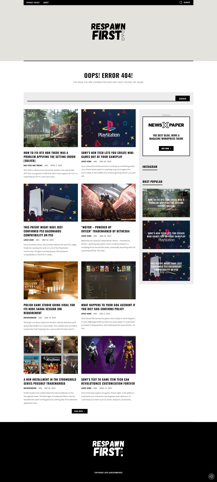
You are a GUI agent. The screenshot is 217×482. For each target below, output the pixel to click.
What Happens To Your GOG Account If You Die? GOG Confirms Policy (108, 307)
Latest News (86, 161)
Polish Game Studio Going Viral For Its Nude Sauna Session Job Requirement (49, 309)
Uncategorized (30, 318)
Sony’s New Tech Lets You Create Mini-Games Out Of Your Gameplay (107, 155)
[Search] (182, 98)
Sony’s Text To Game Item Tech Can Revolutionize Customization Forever (108, 381)
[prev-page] (180, 194)
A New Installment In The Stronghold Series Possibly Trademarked (50, 381)
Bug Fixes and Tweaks (33, 165)
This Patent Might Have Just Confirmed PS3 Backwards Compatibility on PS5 (43, 231)
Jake (46, 165)
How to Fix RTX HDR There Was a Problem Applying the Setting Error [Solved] (50, 157)
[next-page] (185, 194)
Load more (79, 411)
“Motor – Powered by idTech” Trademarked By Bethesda (105, 229)
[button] (184, 2)
